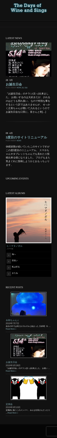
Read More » (11, 329)
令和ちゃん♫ (12, 320)
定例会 (9, 404)
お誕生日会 (14, 84)
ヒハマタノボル (14, 246)
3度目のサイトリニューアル (26, 137)
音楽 (26, 87)
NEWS (19, 87)
